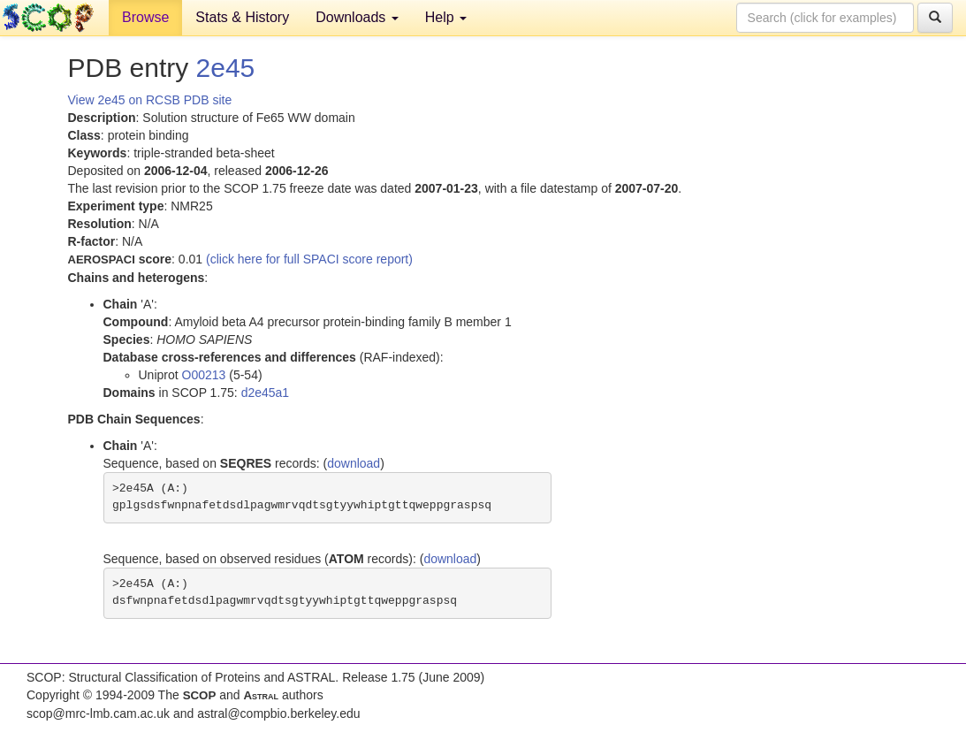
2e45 (225, 67)
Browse (145, 17)
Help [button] (446, 17)
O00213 (204, 375)
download (353, 463)
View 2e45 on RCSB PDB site (150, 100)
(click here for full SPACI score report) (309, 259)
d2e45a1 (265, 392)
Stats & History (242, 17)
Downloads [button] (357, 17)
